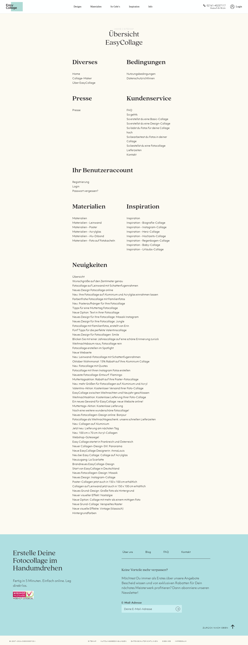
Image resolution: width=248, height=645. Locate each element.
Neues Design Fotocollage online (92, 290)
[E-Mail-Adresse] (152, 609)
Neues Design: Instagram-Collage (93, 477)
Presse (76, 110)
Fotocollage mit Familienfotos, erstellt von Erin (100, 325)
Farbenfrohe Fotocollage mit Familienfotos (98, 299)
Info (150, 6)
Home (76, 73)
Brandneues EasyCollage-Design (93, 464)
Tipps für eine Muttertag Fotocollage (95, 308)
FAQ (129, 110)
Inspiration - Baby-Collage (143, 245)
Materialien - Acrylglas (86, 231)
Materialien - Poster (84, 227)
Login (75, 186)
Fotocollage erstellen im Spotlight (93, 348)
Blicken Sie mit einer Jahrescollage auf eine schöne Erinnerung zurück (115, 339)
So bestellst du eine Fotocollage (146, 145)
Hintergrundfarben (84, 513)
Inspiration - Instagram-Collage (147, 227)
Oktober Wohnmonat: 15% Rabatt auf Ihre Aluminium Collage (110, 361)
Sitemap (92, 641)
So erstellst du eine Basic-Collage (147, 119)
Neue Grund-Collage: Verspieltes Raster (97, 504)
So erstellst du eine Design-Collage (148, 123)
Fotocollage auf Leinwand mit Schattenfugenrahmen (105, 285)
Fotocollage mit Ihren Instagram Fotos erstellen (101, 370)
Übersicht (78, 276)
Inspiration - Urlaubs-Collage (145, 249)
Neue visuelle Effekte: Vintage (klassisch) (97, 508)
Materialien (96, 6)
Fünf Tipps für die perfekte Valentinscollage (99, 330)
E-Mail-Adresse (132, 602)
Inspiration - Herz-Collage (143, 231)
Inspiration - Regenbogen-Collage (148, 240)
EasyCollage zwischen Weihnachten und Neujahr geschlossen (110, 392)
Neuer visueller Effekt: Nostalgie (92, 495)
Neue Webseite (82, 352)
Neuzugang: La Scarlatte (88, 459)
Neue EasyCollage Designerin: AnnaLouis (98, 450)
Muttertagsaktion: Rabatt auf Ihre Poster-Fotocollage (105, 379)
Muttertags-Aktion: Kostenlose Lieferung (97, 406)
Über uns (127, 552)
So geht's (132, 114)
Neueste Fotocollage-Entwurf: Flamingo (97, 374)
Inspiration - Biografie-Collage (146, 222)
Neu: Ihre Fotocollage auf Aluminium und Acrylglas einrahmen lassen (115, 294)
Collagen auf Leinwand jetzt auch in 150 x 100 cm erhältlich (109, 486)
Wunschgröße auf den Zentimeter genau (97, 281)
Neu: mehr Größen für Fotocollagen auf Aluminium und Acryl (109, 383)
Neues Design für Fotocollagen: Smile (95, 334)
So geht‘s (115, 6)
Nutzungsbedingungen (141, 73)
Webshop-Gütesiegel (85, 437)
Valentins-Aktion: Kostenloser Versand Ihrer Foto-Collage (107, 388)
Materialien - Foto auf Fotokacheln (93, 240)
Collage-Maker (82, 78)
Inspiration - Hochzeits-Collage (146, 236)
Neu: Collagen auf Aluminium (90, 423)
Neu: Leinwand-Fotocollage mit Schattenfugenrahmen (106, 357)
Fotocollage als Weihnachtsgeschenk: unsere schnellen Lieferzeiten (114, 419)
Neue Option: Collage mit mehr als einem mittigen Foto (106, 499)
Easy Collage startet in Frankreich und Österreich (102, 441)
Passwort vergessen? (85, 191)
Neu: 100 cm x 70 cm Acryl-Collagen (94, 432)
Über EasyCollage (83, 82)
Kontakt (131, 154)
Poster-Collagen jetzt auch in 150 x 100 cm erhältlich (104, 481)
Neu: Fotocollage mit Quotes (90, 366)
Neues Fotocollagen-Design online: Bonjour (99, 415)
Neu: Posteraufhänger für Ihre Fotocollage (98, 303)
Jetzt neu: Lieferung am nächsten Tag (95, 428)
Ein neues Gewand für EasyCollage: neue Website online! (107, 401)
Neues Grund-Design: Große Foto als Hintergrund (103, 490)
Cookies (166, 641)
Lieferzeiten (134, 150)
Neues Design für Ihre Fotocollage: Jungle (98, 321)
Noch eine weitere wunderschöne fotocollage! (100, 410)
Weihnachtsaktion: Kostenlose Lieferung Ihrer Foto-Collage (109, 397)
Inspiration (134, 6)
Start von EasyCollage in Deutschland (95, 468)
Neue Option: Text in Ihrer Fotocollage (95, 312)
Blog (148, 552)
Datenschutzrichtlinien (141, 78)
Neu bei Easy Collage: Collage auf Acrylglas (100, 455)
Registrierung (80, 182)
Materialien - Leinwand (87, 222)
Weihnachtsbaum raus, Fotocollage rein (97, 343)
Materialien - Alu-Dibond (88, 236)
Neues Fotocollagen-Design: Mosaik (95, 472)
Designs (77, 6)
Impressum (181, 641)
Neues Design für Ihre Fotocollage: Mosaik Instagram (105, 317)
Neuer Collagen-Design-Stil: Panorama (97, 446)
